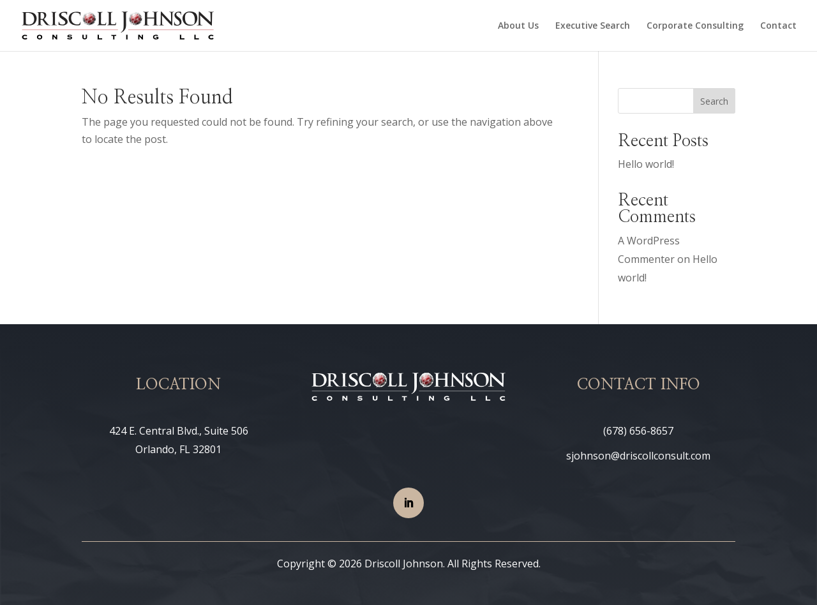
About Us (518, 26)
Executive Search (592, 26)
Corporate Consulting (695, 26)
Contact (778, 26)
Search (714, 101)
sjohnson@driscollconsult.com (638, 456)
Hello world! (646, 164)
